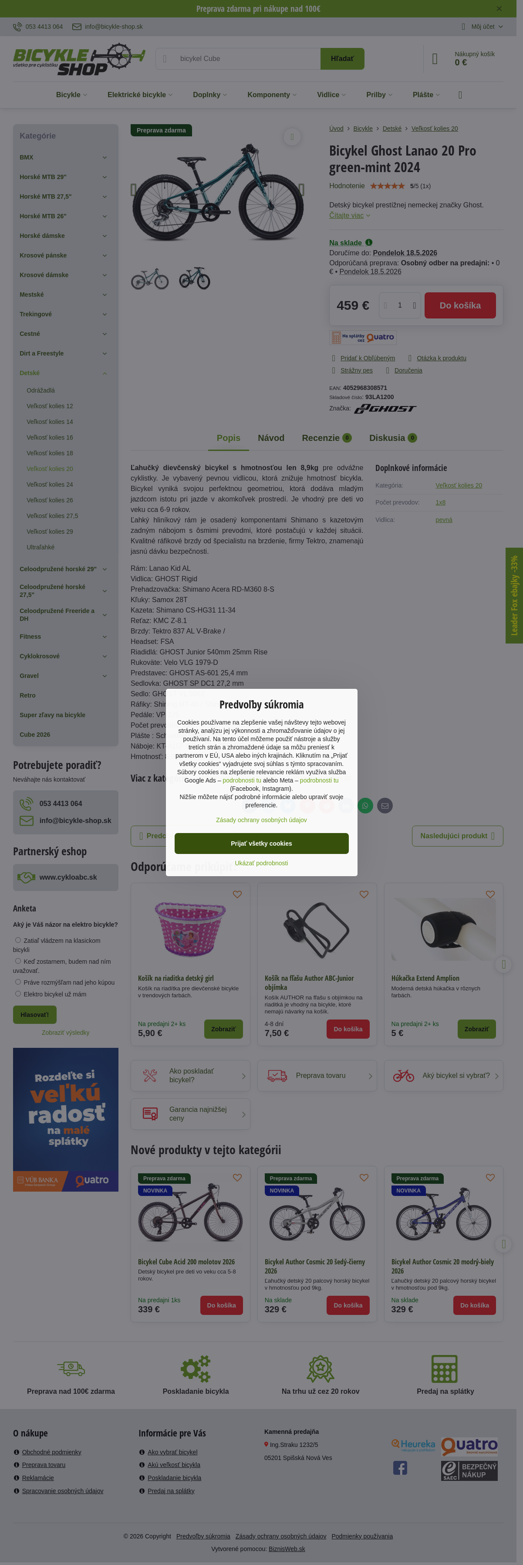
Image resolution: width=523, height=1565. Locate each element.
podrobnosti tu (242, 780)
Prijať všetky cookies (261, 843)
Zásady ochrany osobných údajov (261, 819)
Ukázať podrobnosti (261, 863)
